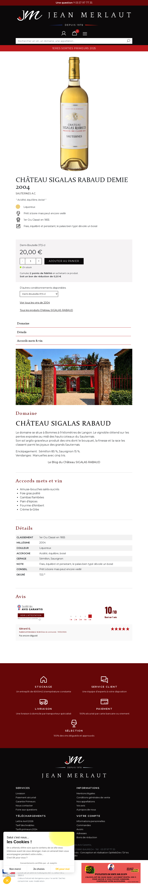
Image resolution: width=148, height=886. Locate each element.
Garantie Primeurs (25, 801)
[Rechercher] (74, 41)
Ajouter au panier (64, 261)
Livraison (20, 793)
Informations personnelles (91, 821)
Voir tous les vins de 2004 (35, 302)
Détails (21, 332)
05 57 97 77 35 (108, 849)
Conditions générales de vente (93, 797)
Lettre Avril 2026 (24, 821)
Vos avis (81, 805)
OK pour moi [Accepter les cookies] (63, 869)
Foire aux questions (26, 809)
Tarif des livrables (25, 825)
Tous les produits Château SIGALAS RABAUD (46, 310)
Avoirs (80, 829)
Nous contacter (24, 805)
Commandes (84, 825)
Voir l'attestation (30, 615)
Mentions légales (86, 793)
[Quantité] (30, 261)
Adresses (82, 833)
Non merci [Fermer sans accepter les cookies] (15, 869)
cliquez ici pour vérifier (104, 845)
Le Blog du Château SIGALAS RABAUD (74, 462)
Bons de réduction (87, 837)
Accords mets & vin (29, 341)
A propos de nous (86, 809)
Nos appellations (86, 801)
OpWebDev (114, 852)
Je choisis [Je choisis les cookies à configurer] (39, 869)
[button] (7, 880)
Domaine (23, 323)
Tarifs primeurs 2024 (26, 829)
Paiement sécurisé (26, 797)
